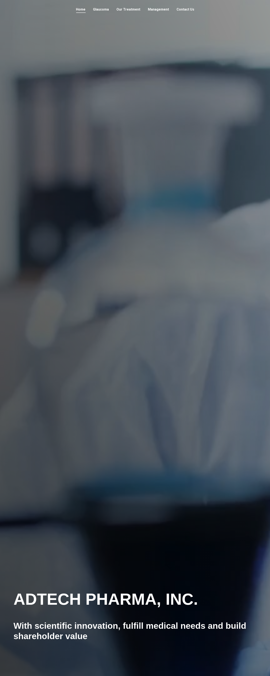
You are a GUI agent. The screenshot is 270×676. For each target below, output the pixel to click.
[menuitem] (80, 9)
